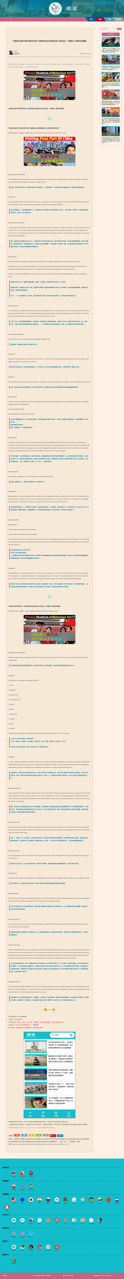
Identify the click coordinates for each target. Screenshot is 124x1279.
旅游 (74, 1223)
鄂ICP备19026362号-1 (68, 1275)
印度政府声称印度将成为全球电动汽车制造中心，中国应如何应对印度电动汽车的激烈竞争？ (111, 68)
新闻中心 (6, 1254)
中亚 (82, 1203)
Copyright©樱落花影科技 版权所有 (42, 1275)
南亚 (74, 1203)
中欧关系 (31, 1176)
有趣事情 (13, 1263)
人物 (100, 1223)
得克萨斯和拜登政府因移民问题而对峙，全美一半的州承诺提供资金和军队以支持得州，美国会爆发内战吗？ (111, 121)
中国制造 (13, 1189)
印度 (39, 1203)
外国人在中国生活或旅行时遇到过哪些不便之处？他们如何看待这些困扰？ (111, 85)
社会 (48, 1223)
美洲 (7, 1210)
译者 (15, 51)
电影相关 (13, 1237)
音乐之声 (31, 1237)
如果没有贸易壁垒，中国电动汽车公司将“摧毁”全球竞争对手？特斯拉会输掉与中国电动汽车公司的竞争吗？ (111, 140)
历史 (14, 1223)
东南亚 (65, 1203)
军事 (65, 1223)
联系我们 (4, 1275)
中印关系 (22, 1176)
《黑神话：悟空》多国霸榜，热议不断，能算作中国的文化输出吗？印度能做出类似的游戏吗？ (111, 50)
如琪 (39, 1250)
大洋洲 (117, 1203)
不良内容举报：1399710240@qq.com (102, 1275)
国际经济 (31, 1189)
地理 (22, 1223)
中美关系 (13, 1176)
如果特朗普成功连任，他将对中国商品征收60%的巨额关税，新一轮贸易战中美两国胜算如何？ (111, 103)
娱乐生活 (6, 1228)
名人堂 (57, 1250)
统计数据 (91, 1223)
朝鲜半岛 (56, 1203)
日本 (31, 1203)
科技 (39, 1223)
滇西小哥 (31, 1250)
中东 (91, 1203)
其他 (65, 1141)
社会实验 (48, 1250)
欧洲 (22, 1203)
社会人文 (6, 1215)
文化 (57, 1223)
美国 (14, 1203)
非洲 (100, 1203)
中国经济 (22, 1189)
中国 (108, 1203)
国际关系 (6, 1167)
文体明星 (22, 1237)
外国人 (82, 1223)
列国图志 (6, 1194)
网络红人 (6, 1241)
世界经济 (6, 1181)
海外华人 (31, 1223)
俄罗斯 (48, 1203)
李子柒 (22, 1250)
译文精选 (110, 34)
